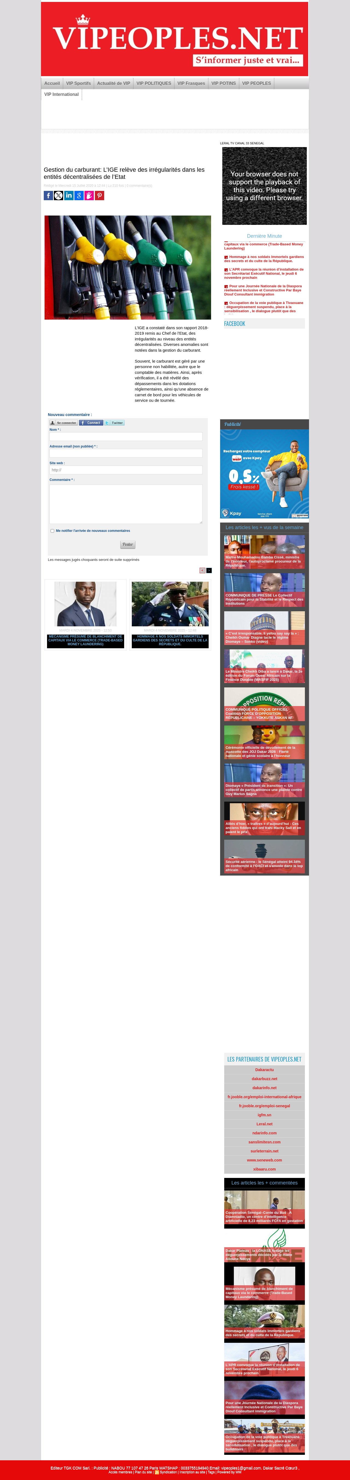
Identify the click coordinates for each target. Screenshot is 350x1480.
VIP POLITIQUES (153, 83)
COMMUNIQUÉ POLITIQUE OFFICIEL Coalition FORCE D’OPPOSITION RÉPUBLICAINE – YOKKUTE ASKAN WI (259, 713)
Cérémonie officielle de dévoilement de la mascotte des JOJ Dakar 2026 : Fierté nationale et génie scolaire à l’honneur (260, 751)
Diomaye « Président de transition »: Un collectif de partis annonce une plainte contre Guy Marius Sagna (264, 790)
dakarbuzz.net (264, 1079)
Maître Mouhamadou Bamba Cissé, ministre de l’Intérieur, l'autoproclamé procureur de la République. (263, 561)
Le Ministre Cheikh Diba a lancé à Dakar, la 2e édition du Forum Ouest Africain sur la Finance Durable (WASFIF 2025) (264, 675)
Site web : (57, 463)
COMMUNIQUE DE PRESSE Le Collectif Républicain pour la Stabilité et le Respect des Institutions (265, 599)
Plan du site (143, 1472)
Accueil (52, 83)
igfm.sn (265, 1115)
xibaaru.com (264, 1169)
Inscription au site (192, 1472)
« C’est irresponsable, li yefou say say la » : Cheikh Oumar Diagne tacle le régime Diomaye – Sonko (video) (262, 637)
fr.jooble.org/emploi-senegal (264, 1106)
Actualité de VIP (113, 83)
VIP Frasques (191, 83)
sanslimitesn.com (265, 1142)
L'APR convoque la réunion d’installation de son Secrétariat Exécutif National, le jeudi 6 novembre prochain (264, 276)
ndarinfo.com (264, 1133)
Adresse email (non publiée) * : (73, 446)
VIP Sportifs (78, 83)
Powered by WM (229, 1472)
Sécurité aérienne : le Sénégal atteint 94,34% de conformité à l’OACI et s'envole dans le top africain (264, 866)
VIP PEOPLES (256, 83)
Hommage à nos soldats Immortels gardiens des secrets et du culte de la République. (170, 640)
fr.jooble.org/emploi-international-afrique (265, 1097)
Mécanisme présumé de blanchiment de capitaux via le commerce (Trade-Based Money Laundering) (85, 640)
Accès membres (120, 1472)
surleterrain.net (265, 1151)
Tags (211, 1472)
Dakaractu (264, 1070)
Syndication (168, 1472)
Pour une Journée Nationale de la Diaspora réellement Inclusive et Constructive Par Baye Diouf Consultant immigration (263, 293)
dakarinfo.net (265, 1088)
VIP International (61, 94)
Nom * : (55, 430)
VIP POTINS (223, 83)
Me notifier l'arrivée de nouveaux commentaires (93, 531)
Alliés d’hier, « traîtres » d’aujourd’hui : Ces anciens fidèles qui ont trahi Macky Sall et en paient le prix (263, 828)
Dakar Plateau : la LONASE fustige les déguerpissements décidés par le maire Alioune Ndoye (259, 1255)
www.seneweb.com (264, 1160)
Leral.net (264, 1124)
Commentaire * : (62, 480)
